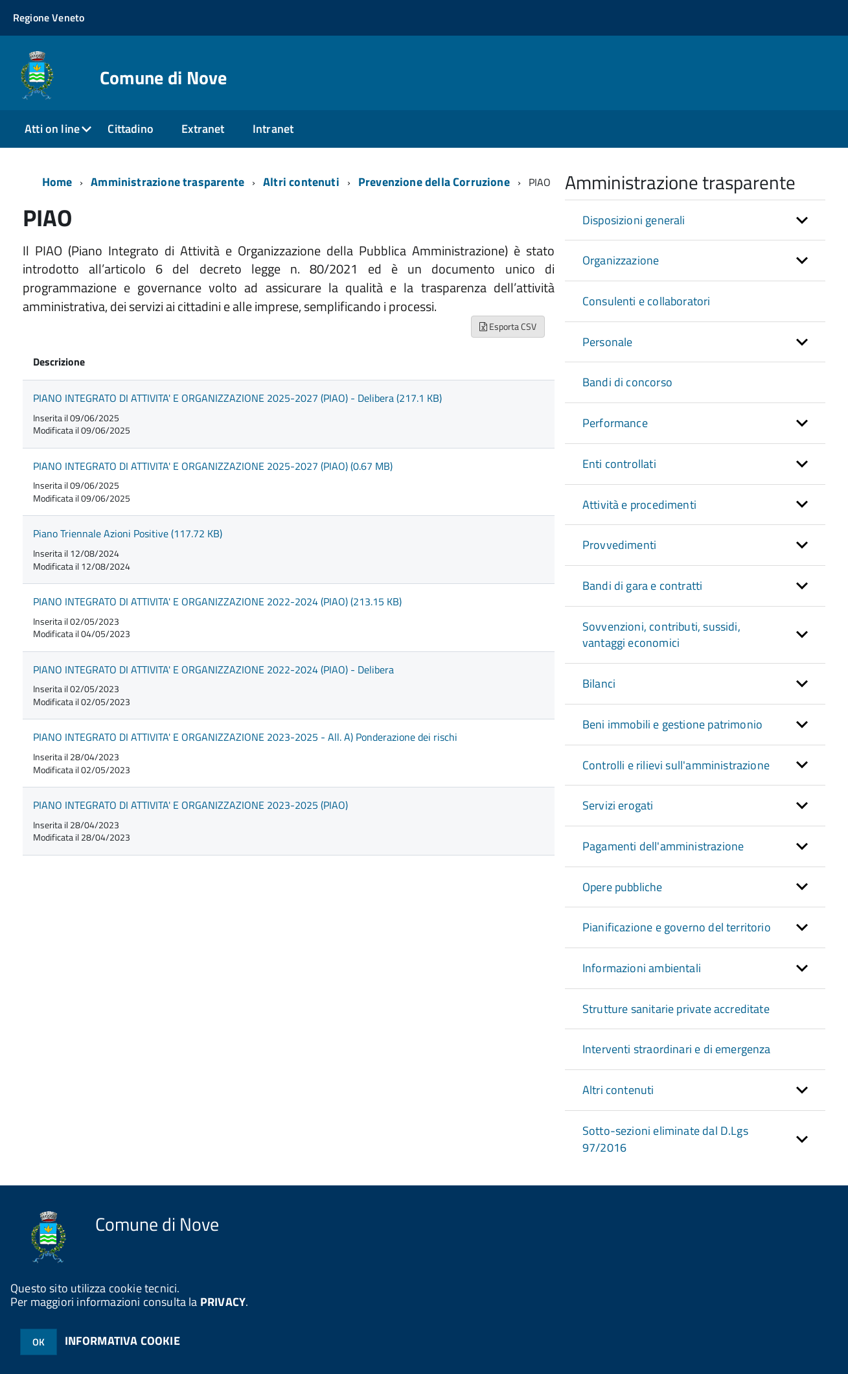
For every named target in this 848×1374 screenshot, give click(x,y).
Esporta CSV (507, 326)
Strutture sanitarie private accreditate (676, 1009)
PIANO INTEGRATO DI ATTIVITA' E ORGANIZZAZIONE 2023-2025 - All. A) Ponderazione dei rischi (245, 737)
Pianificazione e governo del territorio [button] (676, 927)
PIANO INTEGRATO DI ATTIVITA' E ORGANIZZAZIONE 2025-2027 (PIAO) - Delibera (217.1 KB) (237, 398)
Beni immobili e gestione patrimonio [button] (672, 724)
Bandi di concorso (627, 382)
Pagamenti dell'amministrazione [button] (663, 846)
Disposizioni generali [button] (633, 220)
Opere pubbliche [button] (622, 887)
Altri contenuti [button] (618, 1090)
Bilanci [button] (598, 683)
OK (38, 1341)
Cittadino (131, 128)
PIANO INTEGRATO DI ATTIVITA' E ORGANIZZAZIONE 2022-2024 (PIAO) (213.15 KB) (217, 601)
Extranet (202, 128)
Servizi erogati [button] (618, 805)
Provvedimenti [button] (619, 544)
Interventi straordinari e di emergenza (676, 1049)
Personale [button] (607, 342)
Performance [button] (615, 423)
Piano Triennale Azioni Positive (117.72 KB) (127, 533)
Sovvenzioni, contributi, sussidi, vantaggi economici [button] (661, 635)
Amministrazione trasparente (167, 182)
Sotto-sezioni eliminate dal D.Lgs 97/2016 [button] (665, 1139)
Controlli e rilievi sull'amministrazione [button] (676, 765)
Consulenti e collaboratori (646, 301)
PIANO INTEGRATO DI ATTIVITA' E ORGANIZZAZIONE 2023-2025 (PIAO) (190, 805)
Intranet (273, 128)
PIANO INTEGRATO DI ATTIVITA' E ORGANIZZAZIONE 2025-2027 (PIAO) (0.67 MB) (213, 466)
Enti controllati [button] (619, 463)
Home (57, 182)
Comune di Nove (163, 78)
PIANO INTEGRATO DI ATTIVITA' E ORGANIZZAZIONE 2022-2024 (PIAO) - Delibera (213, 669)
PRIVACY (223, 1301)
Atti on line (52, 128)
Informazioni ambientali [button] (641, 968)
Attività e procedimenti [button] (639, 504)
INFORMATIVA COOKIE (122, 1340)
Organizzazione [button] (620, 260)
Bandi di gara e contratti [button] (642, 585)
